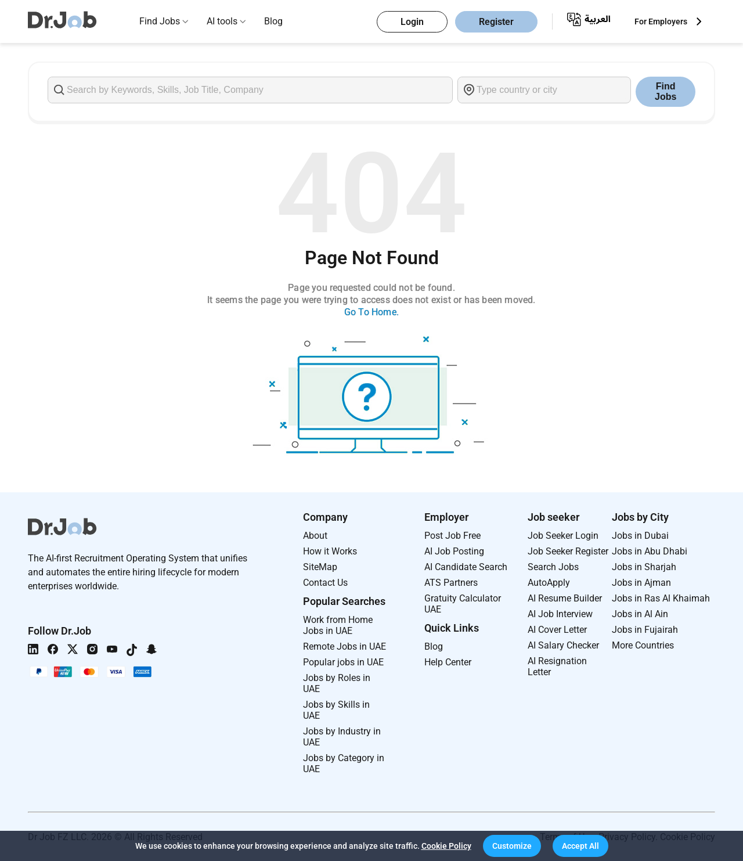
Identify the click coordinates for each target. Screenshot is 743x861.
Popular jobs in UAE (343, 662)
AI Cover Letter (557, 629)
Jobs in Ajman (641, 582)
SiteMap (320, 566)
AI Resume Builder (565, 598)
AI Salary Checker (563, 645)
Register (496, 21)
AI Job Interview (560, 613)
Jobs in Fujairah (645, 629)
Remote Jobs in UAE (344, 646)
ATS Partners (451, 582)
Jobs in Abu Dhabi (649, 551)
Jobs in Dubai (640, 535)
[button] (512, 846)
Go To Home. (371, 312)
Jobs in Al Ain (640, 613)
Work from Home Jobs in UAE (338, 625)
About (315, 535)
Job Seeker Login (563, 535)
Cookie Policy (446, 846)
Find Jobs (159, 21)
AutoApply (549, 582)
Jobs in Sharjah (644, 566)
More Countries (643, 645)
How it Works (330, 551)
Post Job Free (452, 535)
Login (412, 21)
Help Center (447, 662)
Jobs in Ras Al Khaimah (661, 598)
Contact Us (325, 582)
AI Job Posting (454, 551)
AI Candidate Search (465, 566)
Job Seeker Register (568, 551)
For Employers (660, 21)
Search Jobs (553, 566)
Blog (273, 21)
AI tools (222, 21)
